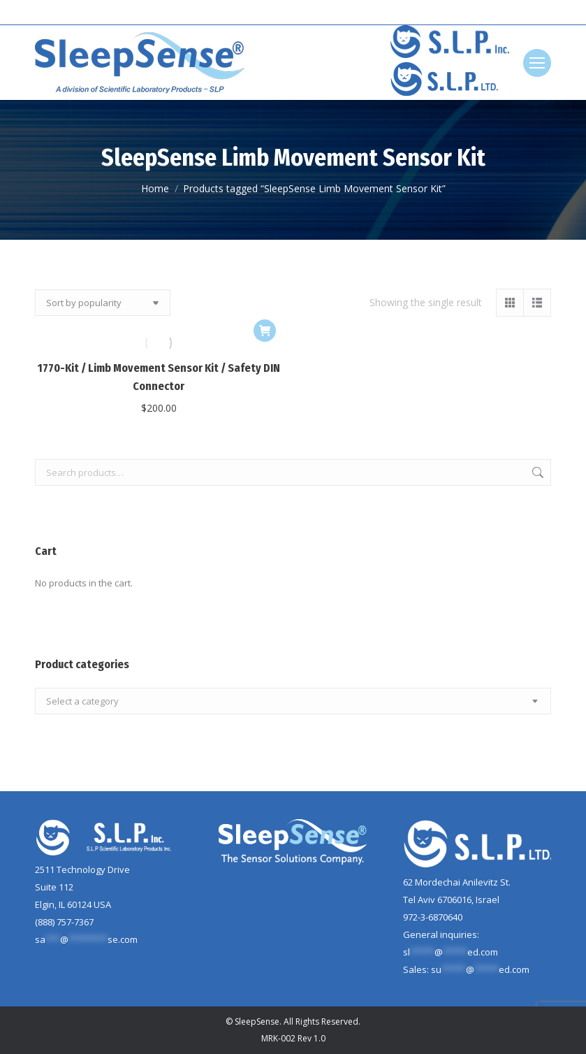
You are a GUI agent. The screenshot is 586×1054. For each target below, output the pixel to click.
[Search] (516, 12)
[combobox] (293, 701)
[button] (265, 330)
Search (536, 472)
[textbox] (82, 701)
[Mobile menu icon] (537, 63)
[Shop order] (102, 302)
